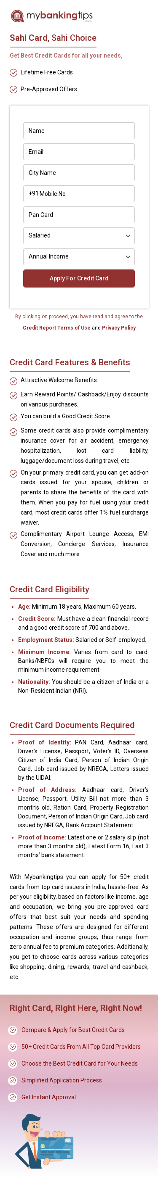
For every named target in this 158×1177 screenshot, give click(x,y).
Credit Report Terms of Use (57, 328)
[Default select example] (79, 235)
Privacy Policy (118, 328)
